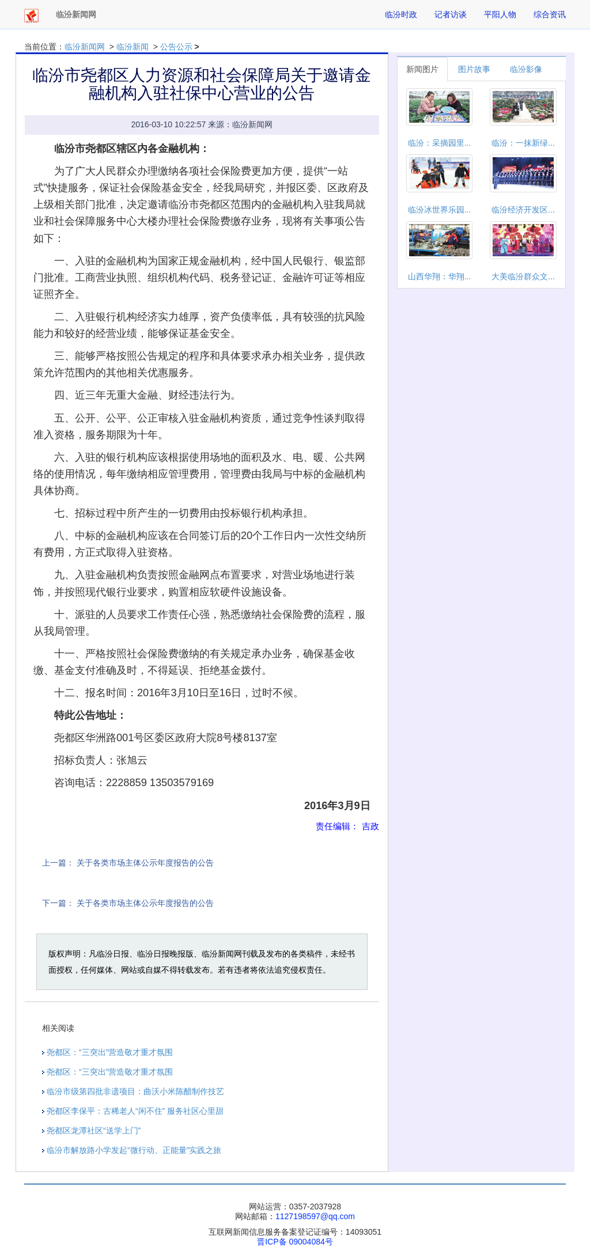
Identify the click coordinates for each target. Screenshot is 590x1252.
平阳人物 (500, 14)
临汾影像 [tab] (526, 69)
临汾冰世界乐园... (439, 209)
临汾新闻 (132, 46)
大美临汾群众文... (523, 276)
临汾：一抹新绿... (523, 142)
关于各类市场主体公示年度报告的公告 (145, 862)
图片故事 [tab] (474, 69)
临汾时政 (401, 14)
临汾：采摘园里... (439, 142)
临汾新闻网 (85, 46)
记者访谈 (450, 14)
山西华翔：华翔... (439, 276)
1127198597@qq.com (315, 1216)
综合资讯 (550, 14)
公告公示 (176, 46)
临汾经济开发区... (523, 209)
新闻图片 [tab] (422, 69)
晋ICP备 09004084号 (295, 1241)
